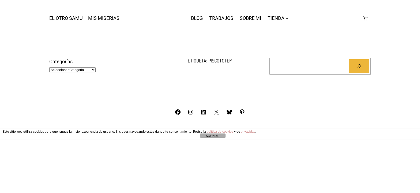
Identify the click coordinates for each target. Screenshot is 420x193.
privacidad (248, 131)
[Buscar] (359, 66)
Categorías (61, 61)
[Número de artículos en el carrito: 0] (365, 18)
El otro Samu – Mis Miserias (84, 18)
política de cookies (220, 131)
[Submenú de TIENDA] (287, 18)
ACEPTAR (212, 136)
